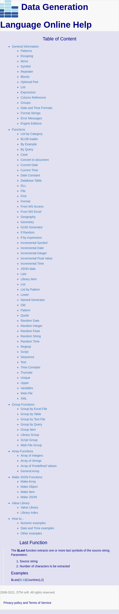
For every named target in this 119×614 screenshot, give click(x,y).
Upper (25, 383)
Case (24, 154)
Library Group (30, 435)
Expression (28, 92)
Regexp (26, 346)
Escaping (27, 56)
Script (24, 351)
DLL (23, 185)
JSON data (28, 268)
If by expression (31, 237)
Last (23, 274)
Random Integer (31, 326)
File (23, 191)
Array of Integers (32, 455)
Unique (25, 377)
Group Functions (23, 404)
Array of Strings (31, 460)
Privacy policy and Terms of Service (27, 602)
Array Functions (22, 451)
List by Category (31, 134)
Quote (25, 315)
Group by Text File (33, 419)
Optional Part (29, 82)
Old (23, 305)
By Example (29, 144)
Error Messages (31, 118)
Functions (18, 129)
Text (23, 362)
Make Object (29, 486)
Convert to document (35, 159)
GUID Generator (32, 227)
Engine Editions (31, 123)
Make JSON (29, 497)
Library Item (29, 279)
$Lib (22, 580)
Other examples (31, 533)
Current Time (29, 170)
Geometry (27, 222)
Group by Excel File (34, 409)
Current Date (29, 165)
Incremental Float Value (36, 258)
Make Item (28, 492)
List (23, 87)
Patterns (26, 51)
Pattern (25, 310)
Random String (31, 336)
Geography (28, 217)
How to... (18, 518)
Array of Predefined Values (39, 466)
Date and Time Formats (36, 108)
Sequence (27, 357)
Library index (29, 512)
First (23, 196)
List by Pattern (30, 289)
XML (24, 398)
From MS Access (32, 206)
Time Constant (30, 367)
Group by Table (31, 414)
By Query (27, 149)
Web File (27, 393)
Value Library (20, 503)
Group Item (28, 429)
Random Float (30, 331)
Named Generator (33, 300)
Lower (25, 294)
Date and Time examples (37, 528)
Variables (27, 388)
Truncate (27, 372)
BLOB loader (29, 139)
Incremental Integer (34, 253)
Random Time (30, 341)
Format (25, 201)
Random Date (30, 320)
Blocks (25, 76)
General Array (30, 471)
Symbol (26, 66)
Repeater (27, 71)
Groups (26, 102)
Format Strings (31, 113)
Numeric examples (33, 523)
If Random (28, 232)
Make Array (28, 481)
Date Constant (30, 175)
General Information (25, 46)
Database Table (31, 180)
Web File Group (31, 445)
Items (24, 61)
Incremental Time (32, 263)
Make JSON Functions (27, 477)
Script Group (29, 440)
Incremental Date (32, 248)
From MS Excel (31, 211)
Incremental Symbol (34, 243)
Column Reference (33, 97)
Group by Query (31, 424)
